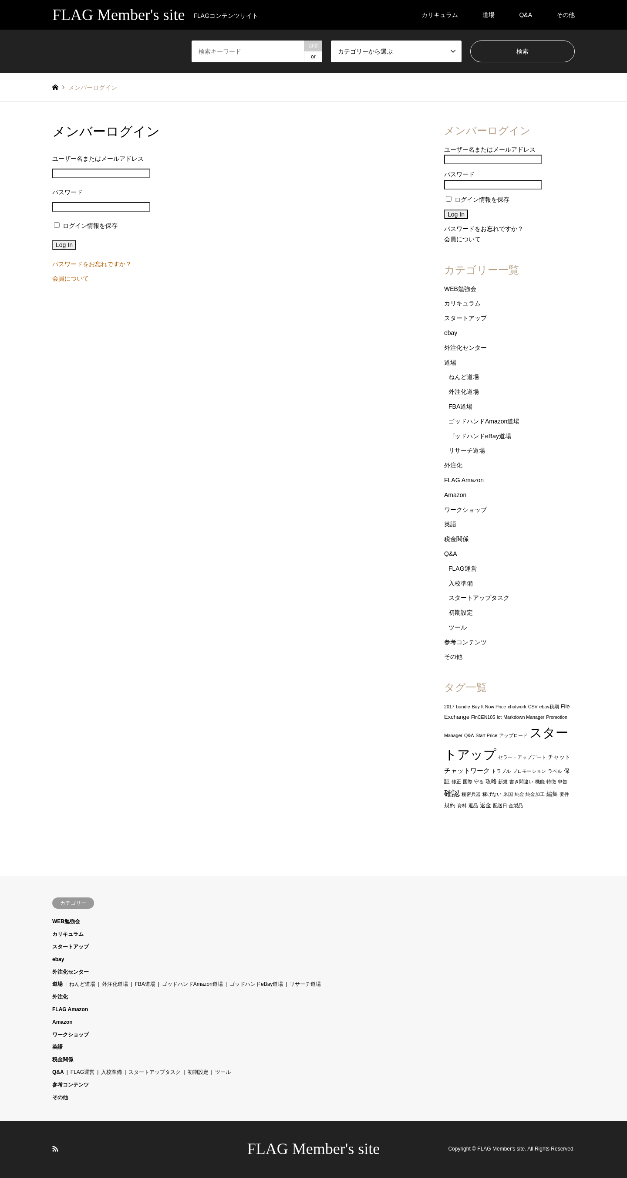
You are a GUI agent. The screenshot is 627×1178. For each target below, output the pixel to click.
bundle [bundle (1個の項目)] (463, 706)
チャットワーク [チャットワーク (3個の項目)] (467, 770)
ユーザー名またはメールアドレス (98, 158)
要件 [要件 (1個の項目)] (564, 794)
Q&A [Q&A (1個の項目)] (469, 735)
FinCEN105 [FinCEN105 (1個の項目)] (483, 717)
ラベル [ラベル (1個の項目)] (555, 771)
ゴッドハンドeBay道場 (479, 436)
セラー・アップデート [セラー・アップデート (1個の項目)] (522, 757)
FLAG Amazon (464, 480)
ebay (450, 332)
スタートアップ (465, 318)
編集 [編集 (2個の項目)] (552, 794)
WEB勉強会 (460, 288)
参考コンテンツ (465, 642)
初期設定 (460, 612)
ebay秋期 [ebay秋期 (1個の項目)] (549, 706)
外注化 (453, 465)
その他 (565, 14)
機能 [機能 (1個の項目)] (540, 781)
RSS (55, 1149)
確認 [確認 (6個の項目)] (452, 793)
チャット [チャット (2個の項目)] (559, 757)
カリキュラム (439, 14)
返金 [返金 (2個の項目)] (485, 805)
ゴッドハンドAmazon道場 (483, 421)
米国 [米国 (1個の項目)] (508, 794)
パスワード (67, 192)
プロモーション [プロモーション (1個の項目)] (529, 771)
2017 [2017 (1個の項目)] (449, 706)
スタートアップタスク (478, 597)
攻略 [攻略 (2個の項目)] (491, 781)
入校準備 (460, 583)
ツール (457, 627)
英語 (450, 524)
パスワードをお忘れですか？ (91, 264)
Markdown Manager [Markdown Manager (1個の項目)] (523, 717)
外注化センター (465, 347)
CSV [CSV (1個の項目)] (533, 706)
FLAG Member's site (313, 1149)
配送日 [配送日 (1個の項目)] (500, 805)
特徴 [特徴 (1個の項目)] (551, 781)
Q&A (525, 14)
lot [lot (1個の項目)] (499, 717)
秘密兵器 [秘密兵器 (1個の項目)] (471, 794)
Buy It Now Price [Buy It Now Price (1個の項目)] (489, 706)
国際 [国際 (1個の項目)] (467, 781)
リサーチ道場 (466, 450)
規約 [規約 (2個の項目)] (449, 805)
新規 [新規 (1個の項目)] (503, 781)
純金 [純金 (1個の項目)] (519, 794)
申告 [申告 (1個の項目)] (562, 781)
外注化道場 (463, 391)
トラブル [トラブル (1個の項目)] (501, 771)
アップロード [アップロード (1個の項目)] (513, 735)
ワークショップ (465, 509)
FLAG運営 (462, 568)
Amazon (455, 494)
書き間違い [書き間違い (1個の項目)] (521, 781)
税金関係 (456, 538)
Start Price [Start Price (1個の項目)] (486, 735)
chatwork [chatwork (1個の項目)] (517, 706)
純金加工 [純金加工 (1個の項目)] (535, 794)
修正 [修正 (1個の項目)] (456, 781)
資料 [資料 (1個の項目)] (462, 805)
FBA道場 (460, 406)
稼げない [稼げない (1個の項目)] (492, 794)
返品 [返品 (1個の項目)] (473, 805)
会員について (70, 278)
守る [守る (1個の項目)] (479, 781)
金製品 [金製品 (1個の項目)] (516, 805)
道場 (488, 14)
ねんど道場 (463, 376)
